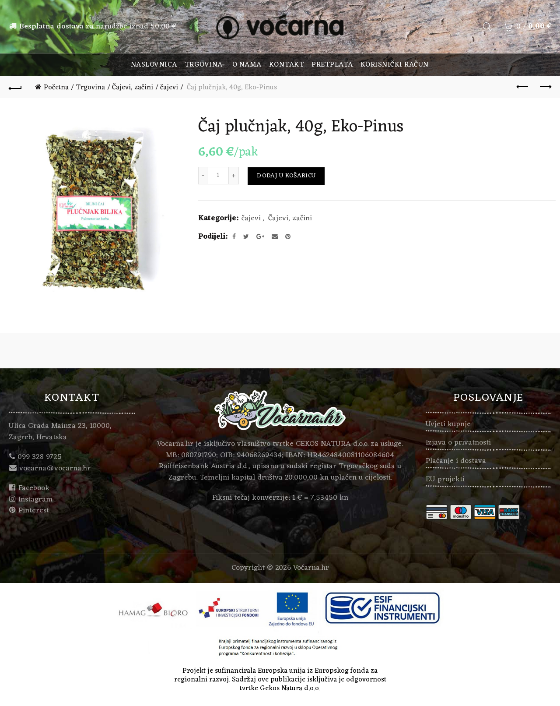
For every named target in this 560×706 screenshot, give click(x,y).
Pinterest (33, 510)
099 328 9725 (40, 457)
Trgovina (204, 65)
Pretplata (332, 65)
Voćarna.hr (311, 568)
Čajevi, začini (132, 87)
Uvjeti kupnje (448, 424)
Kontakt (286, 65)
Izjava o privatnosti (458, 442)
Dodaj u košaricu (286, 175)
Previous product (523, 86)
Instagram (35, 499)
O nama (247, 65)
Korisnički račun (394, 65)
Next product (545, 86)
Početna (56, 87)
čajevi (169, 87)
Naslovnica (154, 65)
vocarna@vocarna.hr (55, 468)
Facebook (33, 488)
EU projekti (445, 479)
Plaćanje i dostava (456, 461)
